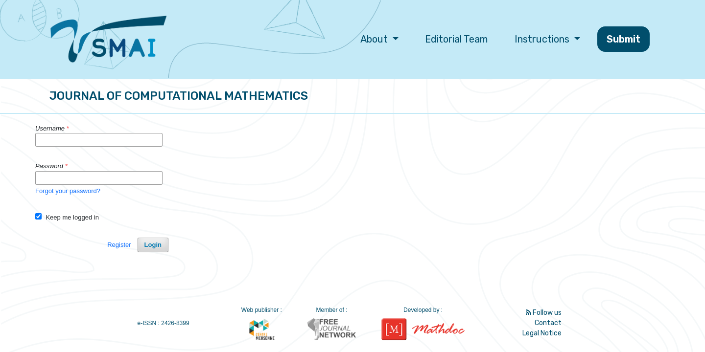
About (375, 39)
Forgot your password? (67, 191)
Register (119, 244)
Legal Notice (542, 333)
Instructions (543, 39)
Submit (623, 39)
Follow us (544, 312)
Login (153, 244)
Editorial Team (456, 39)
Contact (548, 323)
